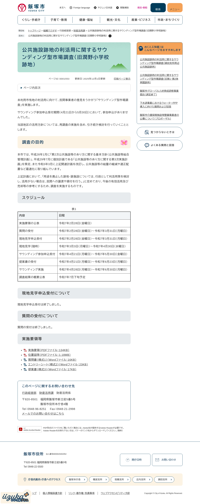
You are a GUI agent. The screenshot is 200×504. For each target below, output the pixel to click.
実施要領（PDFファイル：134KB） (49, 350)
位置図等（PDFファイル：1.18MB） (49, 354)
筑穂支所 (119, 479)
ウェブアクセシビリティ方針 (115, 493)
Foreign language (81, 7)
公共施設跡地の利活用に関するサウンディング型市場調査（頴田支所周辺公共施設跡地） (159, 63)
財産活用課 (79, 30)
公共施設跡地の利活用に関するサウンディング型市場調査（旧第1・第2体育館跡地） (159, 79)
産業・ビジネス (141, 19)
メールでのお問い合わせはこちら (43, 413)
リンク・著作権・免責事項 (82, 493)
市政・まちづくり (169, 19)
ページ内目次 (32, 87)
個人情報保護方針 (52, 493)
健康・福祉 (86, 19)
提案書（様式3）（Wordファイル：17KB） (52, 369)
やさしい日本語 (105, 7)
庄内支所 (141, 479)
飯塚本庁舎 (75, 479)
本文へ (62, 7)
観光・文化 (114, 19)
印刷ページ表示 (122, 78)
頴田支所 (162, 479)
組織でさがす (50, 30)
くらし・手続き (31, 19)
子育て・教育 (58, 19)
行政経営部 (29, 392)
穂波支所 (97, 479)
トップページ (34, 30)
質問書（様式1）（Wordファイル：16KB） (52, 359)
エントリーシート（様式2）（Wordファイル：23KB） (58, 364)
